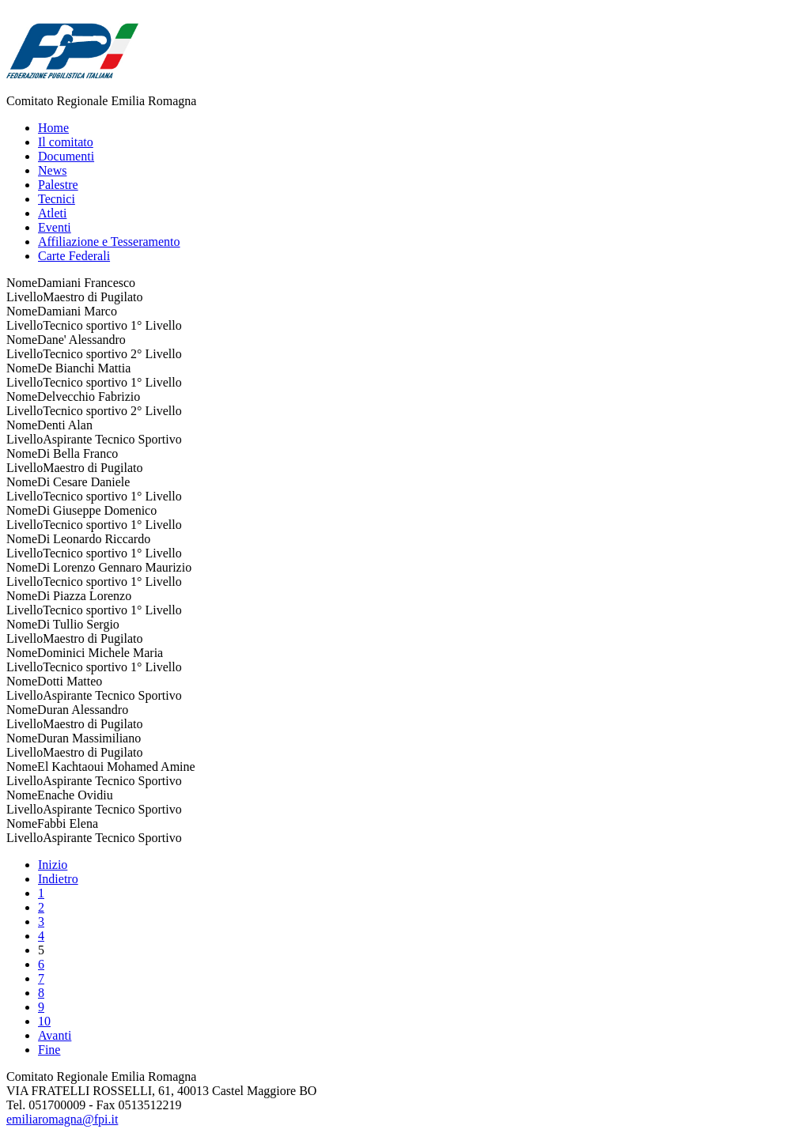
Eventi (54, 227)
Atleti (52, 213)
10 (44, 1021)
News (52, 170)
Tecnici (56, 199)
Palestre (58, 184)
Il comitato (65, 142)
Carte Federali (74, 255)
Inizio (52, 864)
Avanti (54, 1035)
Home (53, 127)
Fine (49, 1049)
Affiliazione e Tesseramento (109, 241)
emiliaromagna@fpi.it (62, 1119)
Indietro (58, 879)
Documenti (66, 156)
